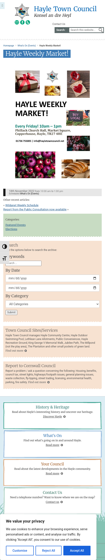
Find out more (14, 350)
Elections (11, 229)
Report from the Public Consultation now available (34, 209)
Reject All (48, 550)
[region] (48, 537)
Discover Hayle (52, 416)
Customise (19, 550)
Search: (60, 30)
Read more (52, 445)
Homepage (8, 45)
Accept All (77, 550)
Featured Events (15, 225)
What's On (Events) (27, 45)
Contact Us (58, 24)
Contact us (52, 502)
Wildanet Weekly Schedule (21, 205)
